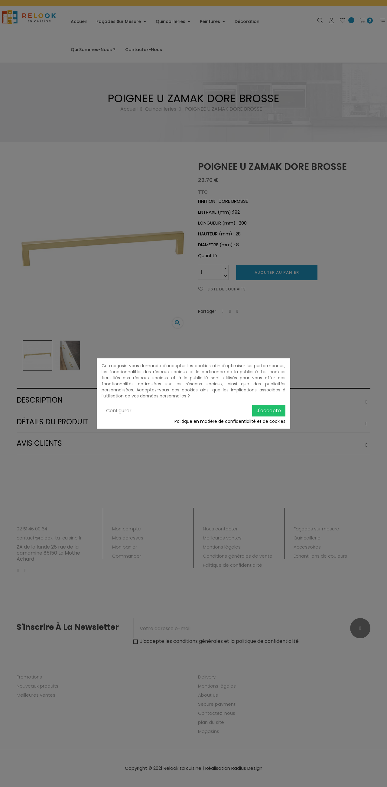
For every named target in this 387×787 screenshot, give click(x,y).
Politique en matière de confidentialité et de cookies (229, 421)
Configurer (119, 410)
